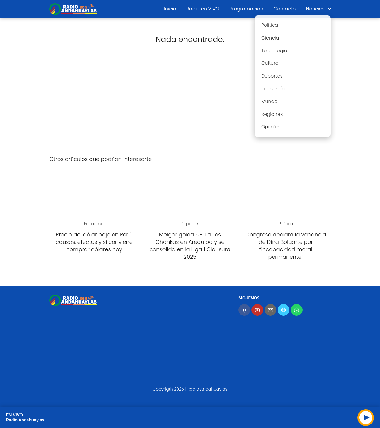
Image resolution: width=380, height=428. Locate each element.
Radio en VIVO (202, 8)
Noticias (315, 8)
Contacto (284, 8)
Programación (246, 8)
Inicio (170, 8)
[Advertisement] (190, 104)
